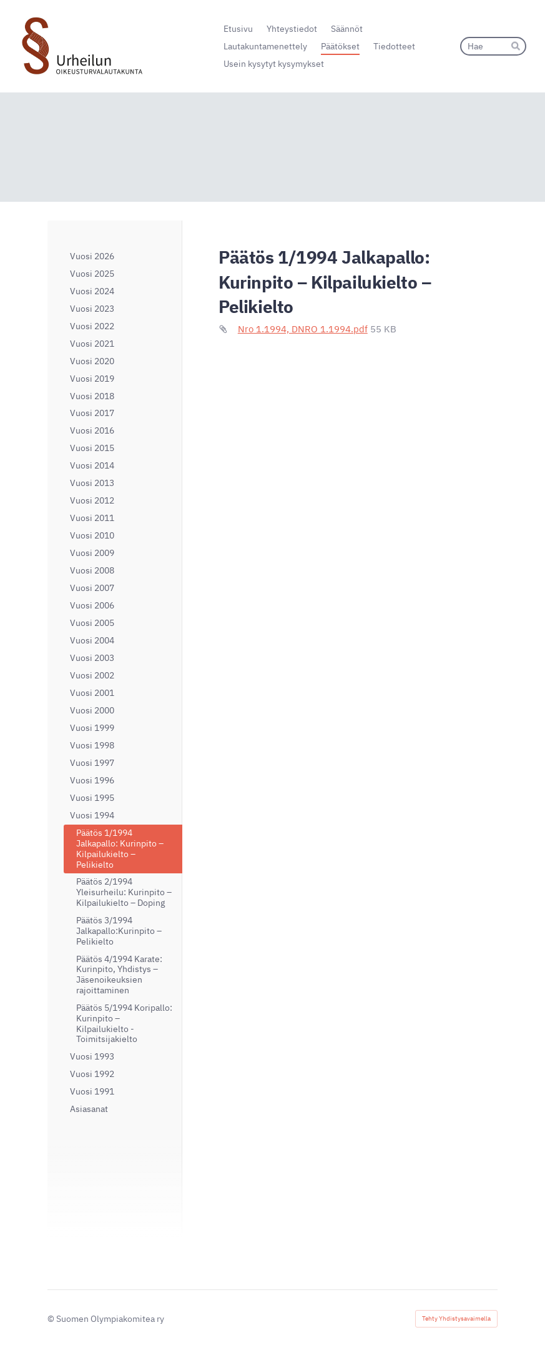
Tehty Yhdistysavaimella (456, 1318)
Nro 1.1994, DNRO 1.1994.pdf (303, 329)
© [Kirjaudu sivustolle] (51, 1318)
